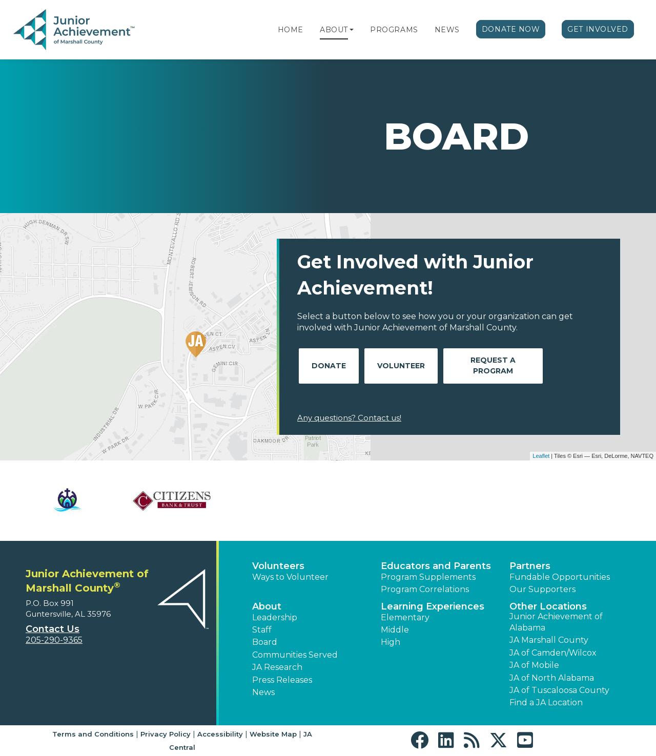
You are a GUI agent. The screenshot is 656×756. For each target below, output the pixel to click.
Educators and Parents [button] (436, 566)
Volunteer (401, 365)
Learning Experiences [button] (432, 606)
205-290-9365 (54, 640)
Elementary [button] (405, 617)
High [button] (390, 642)
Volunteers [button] (278, 566)
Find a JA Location (546, 702)
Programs (394, 29)
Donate (329, 365)
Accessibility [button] (220, 734)
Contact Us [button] (52, 629)
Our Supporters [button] (542, 589)
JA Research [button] (277, 667)
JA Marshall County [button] (548, 640)
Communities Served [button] (295, 655)
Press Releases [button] (282, 680)
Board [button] (264, 642)
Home (290, 29)
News (447, 29)
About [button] (266, 606)
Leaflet (540, 456)
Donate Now (511, 29)
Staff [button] (262, 630)
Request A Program (493, 365)
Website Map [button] (273, 734)
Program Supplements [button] (428, 577)
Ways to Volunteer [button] (290, 577)
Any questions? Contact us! (349, 418)
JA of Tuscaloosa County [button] (559, 690)
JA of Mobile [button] (534, 665)
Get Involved (597, 29)
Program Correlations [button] (425, 589)
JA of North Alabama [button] (551, 678)
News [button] (263, 692)
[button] (352, 29)
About (334, 29)
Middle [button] (395, 630)
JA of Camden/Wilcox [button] (553, 653)
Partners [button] (529, 566)
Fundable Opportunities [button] (559, 577)
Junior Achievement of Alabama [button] (556, 622)
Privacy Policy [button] (165, 734)
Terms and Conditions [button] (93, 734)
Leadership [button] (274, 617)
